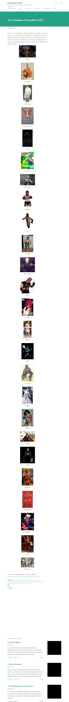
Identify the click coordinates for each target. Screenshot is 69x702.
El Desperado (19, 580)
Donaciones (55, 8)
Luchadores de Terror (12, 581)
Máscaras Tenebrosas (33, 581)
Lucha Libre (36, 580)
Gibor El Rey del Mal (26, 580)
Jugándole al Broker (46, 8)
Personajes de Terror (12, 583)
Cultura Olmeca (14, 642)
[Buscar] (56, 3)
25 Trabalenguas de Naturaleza (20, 686)
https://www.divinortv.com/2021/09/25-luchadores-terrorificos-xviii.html (23, 576)
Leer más (41, 657)
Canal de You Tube (28, 8)
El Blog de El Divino (14, 3)
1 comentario (16, 657)
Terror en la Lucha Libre (25, 583)
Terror (18, 583)
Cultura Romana (15, 664)
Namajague (40, 581)
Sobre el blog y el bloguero (11, 8)
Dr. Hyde (14, 580)
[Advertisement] (26, 624)
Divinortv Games (37, 8)
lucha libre (13, 33)
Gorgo (32, 580)
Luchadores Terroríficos (22, 581)
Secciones (20, 8)
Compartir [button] (10, 587)
